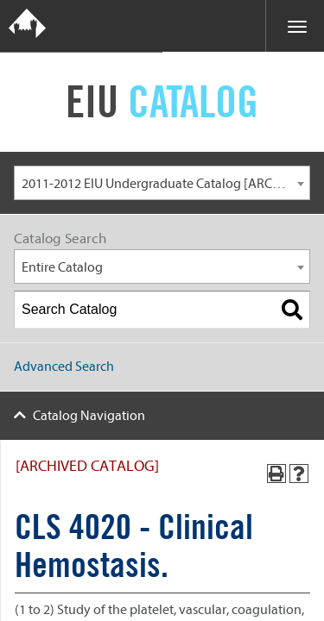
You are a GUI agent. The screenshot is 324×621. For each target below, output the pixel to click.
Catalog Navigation (89, 415)
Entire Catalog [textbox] (62, 267)
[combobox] (162, 183)
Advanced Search (64, 366)
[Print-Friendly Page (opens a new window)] (276, 473)
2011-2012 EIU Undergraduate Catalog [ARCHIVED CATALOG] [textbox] (165, 183)
